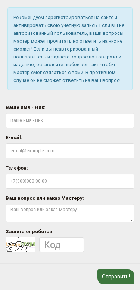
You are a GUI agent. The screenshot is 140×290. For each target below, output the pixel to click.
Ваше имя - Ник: (26, 107)
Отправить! (116, 277)
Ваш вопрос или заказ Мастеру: (45, 198)
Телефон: (17, 168)
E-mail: (14, 137)
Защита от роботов (29, 231)
